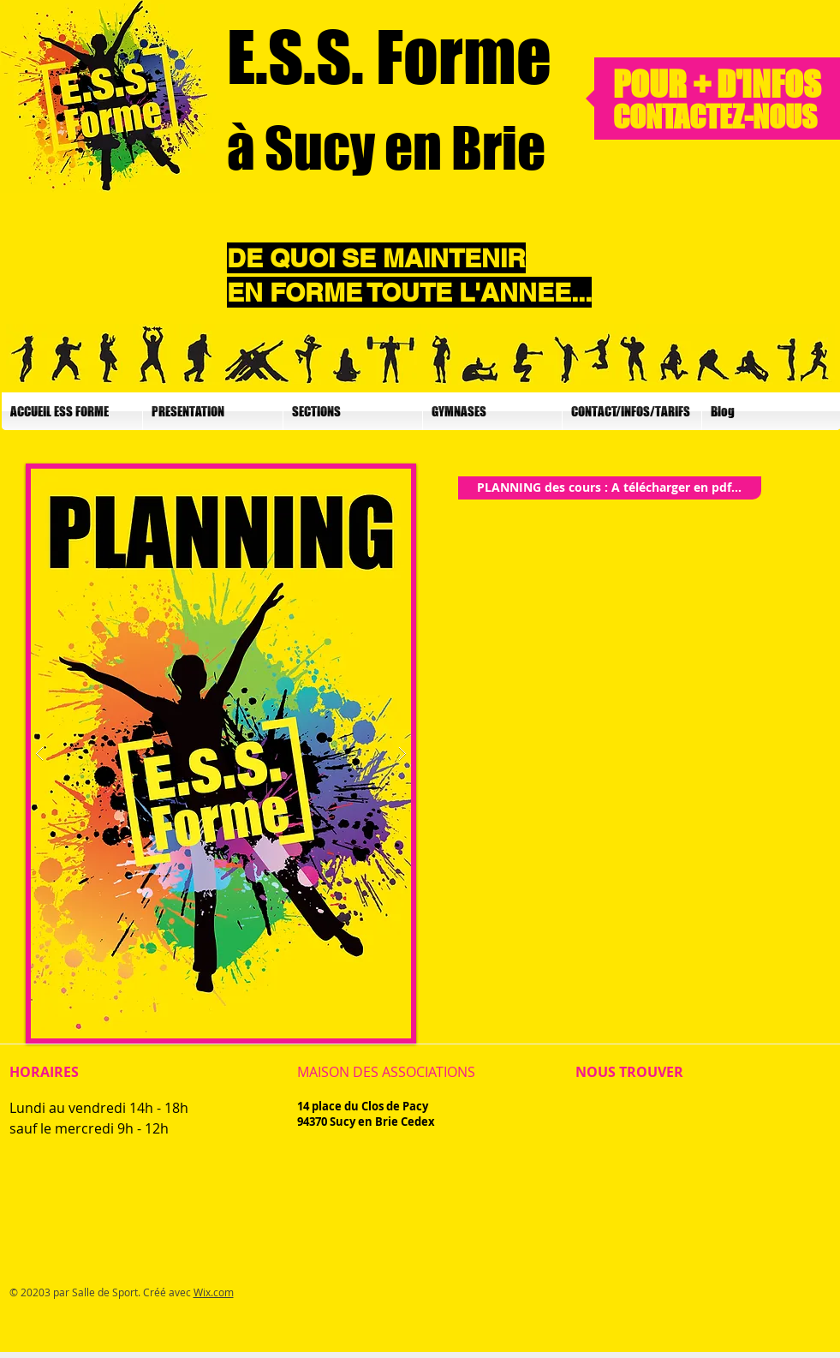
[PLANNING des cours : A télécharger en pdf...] (609, 488)
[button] (213, 411)
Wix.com (214, 1292)
